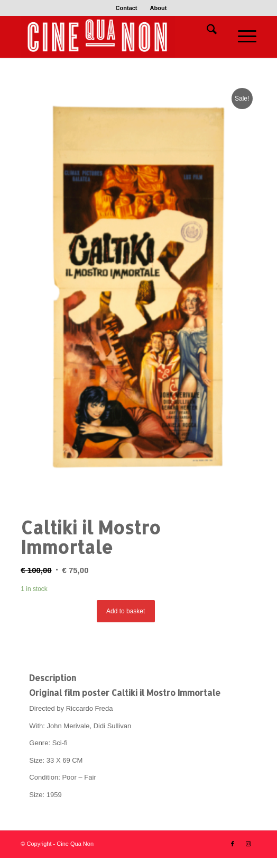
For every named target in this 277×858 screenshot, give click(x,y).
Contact (126, 8)
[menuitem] (126, 8)
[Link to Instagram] (248, 844)
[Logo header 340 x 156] (115, 36)
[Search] (206, 31)
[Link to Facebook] (233, 844)
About (158, 8)
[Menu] (241, 36)
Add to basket (125, 611)
